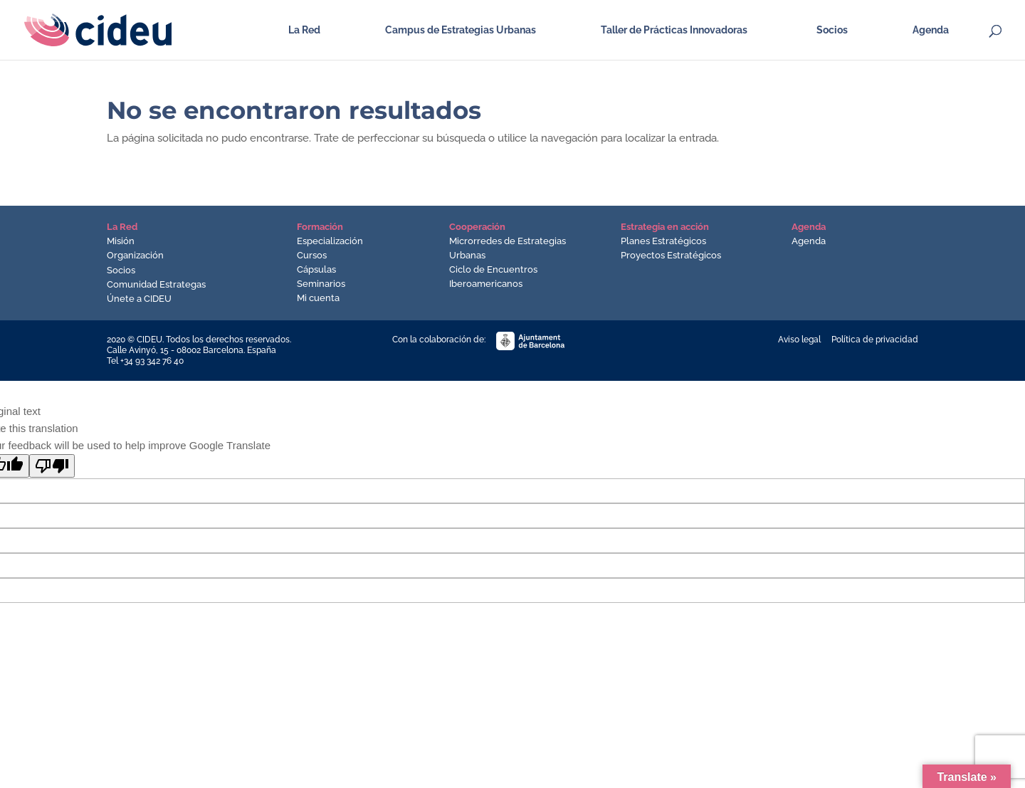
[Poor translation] (52, 466)
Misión (121, 241)
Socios (832, 30)
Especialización (330, 241)
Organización (135, 255)
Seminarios (321, 283)
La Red (304, 30)
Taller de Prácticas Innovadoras (674, 30)
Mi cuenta (318, 298)
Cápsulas (316, 269)
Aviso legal (799, 340)
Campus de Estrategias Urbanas (460, 30)
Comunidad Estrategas (156, 284)
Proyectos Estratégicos (671, 255)
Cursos (312, 255)
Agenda (931, 30)
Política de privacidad (874, 340)
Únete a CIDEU (139, 298)
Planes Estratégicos (663, 241)
